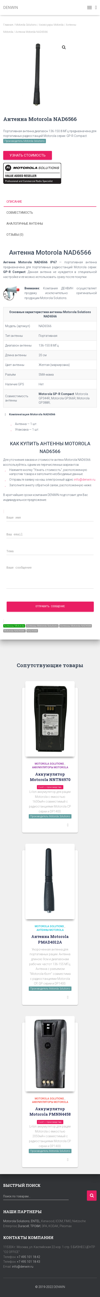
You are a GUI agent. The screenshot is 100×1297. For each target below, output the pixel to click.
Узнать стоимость (27, 155)
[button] (64, 47)
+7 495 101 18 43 (28, 1261)
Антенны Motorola (50, 930)
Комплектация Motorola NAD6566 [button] (29, 414)
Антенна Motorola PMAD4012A (50, 939)
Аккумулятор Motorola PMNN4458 (50, 1111)
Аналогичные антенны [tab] (24, 223)
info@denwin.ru (22, 1266)
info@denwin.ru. (85, 479)
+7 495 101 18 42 (28, 1257)
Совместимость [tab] (19, 212)
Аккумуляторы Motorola (50, 767)
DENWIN (59, 1287)
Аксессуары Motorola (51, 24)
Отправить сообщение (50, 606)
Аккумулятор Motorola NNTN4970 (50, 777)
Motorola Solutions (26, 24)
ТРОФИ (35, 1226)
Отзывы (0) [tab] (14, 234)
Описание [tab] (14, 201)
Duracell (23, 1226)
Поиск (92, 1195)
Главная (8, 24)
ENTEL (35, 1221)
